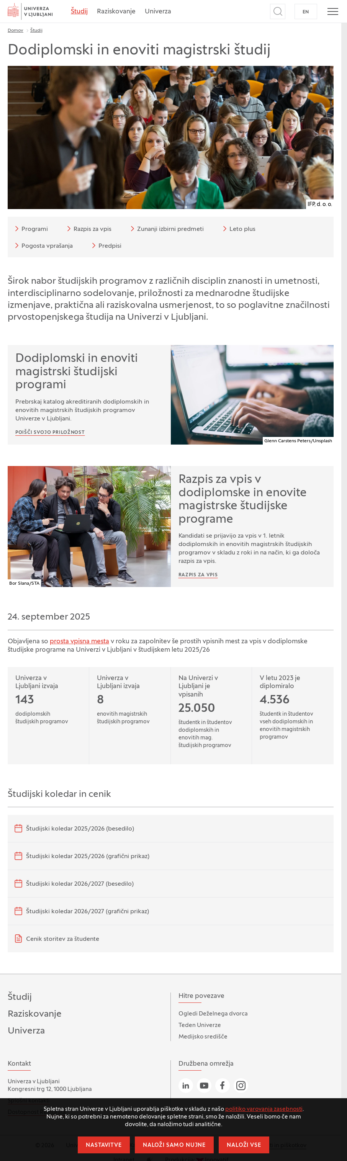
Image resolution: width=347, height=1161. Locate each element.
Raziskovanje (116, 12)
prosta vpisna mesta (79, 642)
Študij (79, 12)
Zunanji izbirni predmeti (166, 228)
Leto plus (237, 228)
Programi (30, 228)
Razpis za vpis (87, 228)
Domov (15, 30)
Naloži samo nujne (174, 1145)
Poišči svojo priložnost (50, 432)
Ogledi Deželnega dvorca (213, 1014)
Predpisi (105, 245)
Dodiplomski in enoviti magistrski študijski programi (76, 372)
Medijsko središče (203, 1037)
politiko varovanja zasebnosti (264, 1109)
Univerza (158, 12)
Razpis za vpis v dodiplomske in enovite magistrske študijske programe (242, 499)
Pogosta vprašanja (42, 245)
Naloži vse (244, 1145)
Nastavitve (103, 1145)
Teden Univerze (199, 1025)
